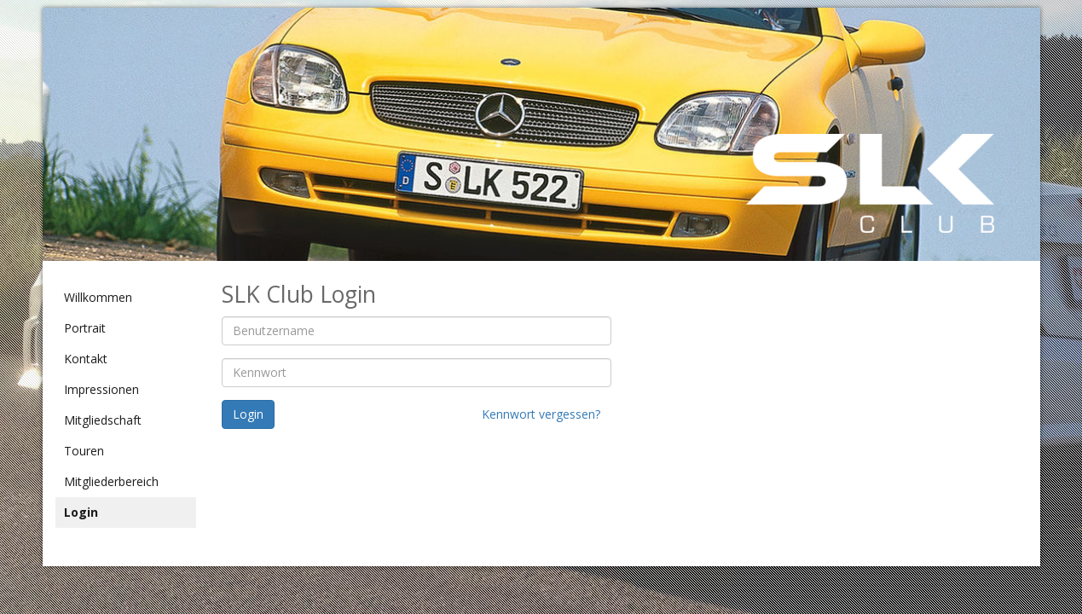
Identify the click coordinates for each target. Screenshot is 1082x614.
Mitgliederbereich (111, 481)
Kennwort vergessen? (541, 414)
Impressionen (101, 389)
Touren (84, 451)
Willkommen (98, 297)
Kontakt (85, 358)
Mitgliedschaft (103, 420)
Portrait (85, 328)
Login (81, 512)
